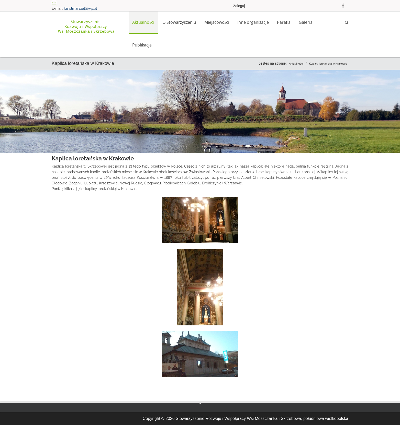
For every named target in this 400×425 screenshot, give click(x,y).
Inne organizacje (253, 22)
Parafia (284, 22)
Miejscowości (216, 22)
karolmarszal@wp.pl (80, 8)
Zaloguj (239, 6)
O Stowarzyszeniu (179, 22)
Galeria (306, 22)
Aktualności (143, 22)
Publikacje (142, 45)
